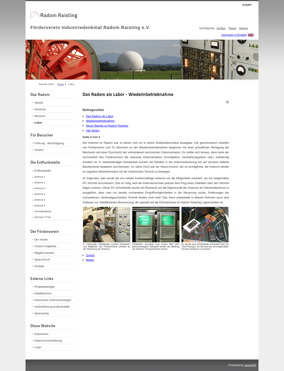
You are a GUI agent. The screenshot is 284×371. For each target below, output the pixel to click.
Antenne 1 (39, 176)
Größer (221, 28)
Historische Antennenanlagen (52, 300)
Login (37, 347)
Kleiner (243, 28)
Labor (38, 122)
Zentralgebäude (42, 211)
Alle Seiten (92, 130)
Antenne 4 (39, 194)
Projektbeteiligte (44, 286)
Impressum (41, 334)
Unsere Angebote (45, 246)
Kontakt (39, 266)
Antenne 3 (39, 188)
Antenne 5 (39, 199)
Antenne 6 (39, 205)
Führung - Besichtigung (49, 143)
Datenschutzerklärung (48, 340)
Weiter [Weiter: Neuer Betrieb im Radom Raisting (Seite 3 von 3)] (90, 260)
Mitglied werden (44, 252)
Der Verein (41, 239)
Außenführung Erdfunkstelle (52, 306)
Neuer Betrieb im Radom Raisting (107, 125)
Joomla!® (250, 365)
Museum (39, 116)
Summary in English (234, 35)
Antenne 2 (39, 182)
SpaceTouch (42, 259)
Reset (232, 28)
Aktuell (38, 102)
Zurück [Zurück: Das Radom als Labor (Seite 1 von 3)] (90, 255)
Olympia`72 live (42, 217)
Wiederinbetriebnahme (100, 120)
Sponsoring (41, 313)
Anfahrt (38, 150)
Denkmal (40, 109)
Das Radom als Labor (99, 116)
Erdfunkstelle (42, 170)
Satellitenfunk (42, 293)
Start (247, 5)
